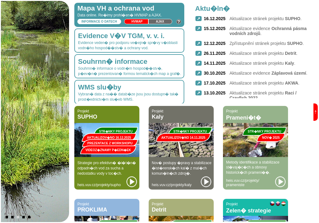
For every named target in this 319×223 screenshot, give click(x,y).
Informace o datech (99, 21)
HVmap (136, 21)
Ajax (160, 21)
